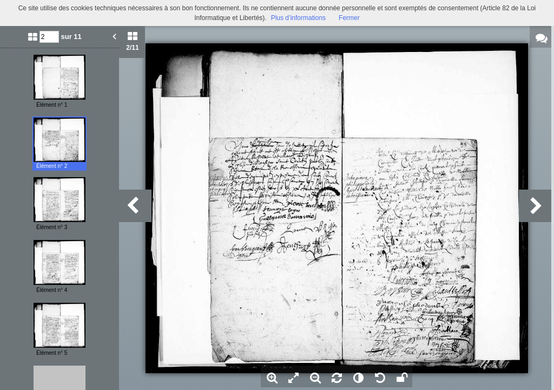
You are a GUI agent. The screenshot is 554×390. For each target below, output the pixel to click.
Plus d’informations (298, 18)
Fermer (349, 18)
